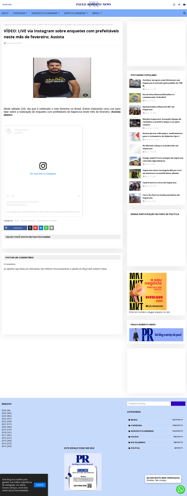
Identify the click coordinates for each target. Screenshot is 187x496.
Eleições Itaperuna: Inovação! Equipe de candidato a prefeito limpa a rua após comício (162, 122)
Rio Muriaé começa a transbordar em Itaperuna (160, 147)
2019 (7, 429)
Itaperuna (157, 425)
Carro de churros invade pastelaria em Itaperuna (161, 196)
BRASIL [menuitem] (96, 13)
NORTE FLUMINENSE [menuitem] (75, 13)
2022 (7, 421)
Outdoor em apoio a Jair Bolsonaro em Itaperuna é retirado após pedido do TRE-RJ (163, 83)
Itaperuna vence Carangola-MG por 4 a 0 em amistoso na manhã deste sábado (162, 171)
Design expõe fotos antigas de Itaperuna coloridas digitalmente (163, 159)
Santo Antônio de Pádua (26, 24)
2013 (7, 446)
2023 (7, 418)
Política (157, 448)
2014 (7, 443)
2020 (7, 427)
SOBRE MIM (6, 4)
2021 (7, 424)
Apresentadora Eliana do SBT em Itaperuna (158, 108)
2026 (6, 410)
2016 (7, 438)
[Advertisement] (156, 43)
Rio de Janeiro (157, 442)
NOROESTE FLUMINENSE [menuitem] (44, 13)
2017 (7, 435)
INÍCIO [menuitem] (5, 13)
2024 (7, 415)
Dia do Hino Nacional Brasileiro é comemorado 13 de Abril (158, 96)
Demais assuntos (28, 220)
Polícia (157, 436)
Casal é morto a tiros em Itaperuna (159, 182)
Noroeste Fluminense (157, 431)
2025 (7, 413)
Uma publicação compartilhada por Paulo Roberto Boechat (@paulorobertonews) (43, 212)
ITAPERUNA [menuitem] (19, 13)
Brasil (17, 220)
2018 (7, 432)
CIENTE (40, 485)
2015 (7, 440)
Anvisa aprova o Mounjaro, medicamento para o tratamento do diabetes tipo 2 (163, 134)
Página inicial (9, 24)
